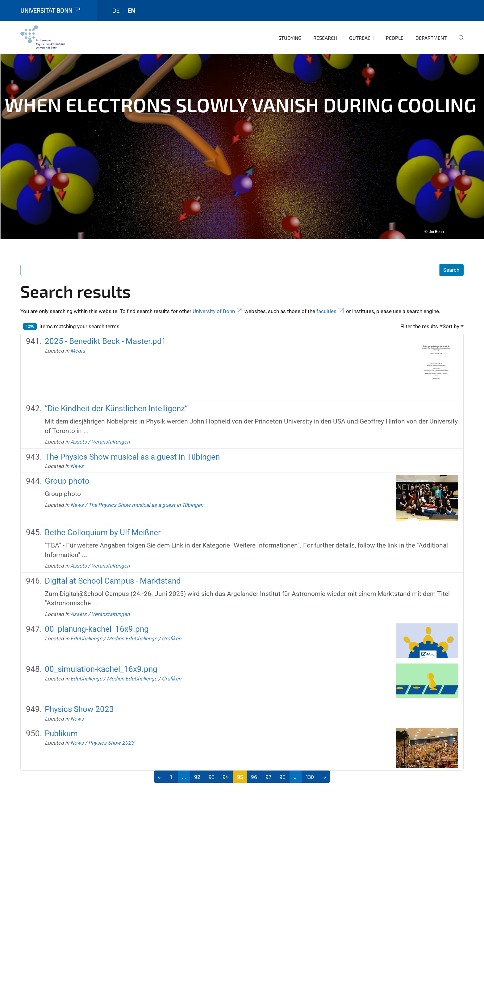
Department (431, 24)
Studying (289, 24)
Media (77, 337)
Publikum (61, 719)
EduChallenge (86, 625)
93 (212, 763)
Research (325, 24)
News (77, 452)
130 (310, 763)
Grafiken (171, 625)
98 (282, 763)
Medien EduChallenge (132, 625)
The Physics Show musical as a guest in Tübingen (132, 443)
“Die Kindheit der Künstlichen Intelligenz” (116, 394)
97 (268, 763)
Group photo (67, 467)
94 (226, 763)
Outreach (361, 24)
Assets (78, 428)
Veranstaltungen (110, 428)
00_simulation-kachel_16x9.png (101, 655)
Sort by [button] (451, 312)
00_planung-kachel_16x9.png (97, 615)
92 (197, 763)
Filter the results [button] (419, 312)
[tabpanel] (242, 132)
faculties (330, 297)
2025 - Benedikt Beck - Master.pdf (105, 327)
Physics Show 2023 (79, 695)
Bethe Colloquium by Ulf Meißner (103, 518)
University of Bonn (218, 297)
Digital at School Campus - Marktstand (113, 567)
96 (254, 763)
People (394, 24)
